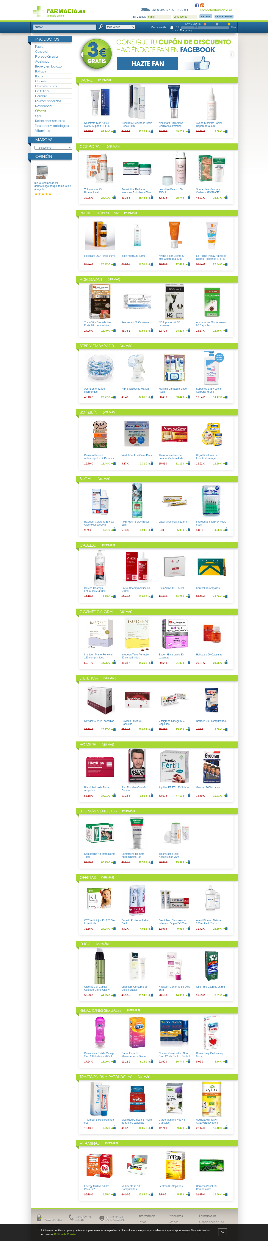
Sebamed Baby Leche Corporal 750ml (209, 390)
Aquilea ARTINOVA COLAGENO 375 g (207, 1121)
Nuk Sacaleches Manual (135, 388)
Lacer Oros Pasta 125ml (173, 521)
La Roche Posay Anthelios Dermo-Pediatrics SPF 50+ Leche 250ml (211, 259)
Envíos (142, 1222)
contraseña (180, 16)
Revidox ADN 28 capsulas (99, 721)
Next (231, 54)
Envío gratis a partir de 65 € (170, 10)
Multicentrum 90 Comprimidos (131, 1188)
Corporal (41, 51)
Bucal (39, 76)
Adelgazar (42, 61)
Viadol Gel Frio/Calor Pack (137, 455)
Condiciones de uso (211, 1222)
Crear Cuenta (224, 16)
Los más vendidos (48, 101)
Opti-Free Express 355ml (210, 986)
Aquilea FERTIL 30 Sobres (174, 787)
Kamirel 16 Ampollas (208, 588)
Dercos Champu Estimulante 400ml (95, 590)
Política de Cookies (65, 1234)
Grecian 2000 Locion (208, 787)
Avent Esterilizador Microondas (95, 390)
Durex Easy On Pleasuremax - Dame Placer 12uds (134, 1056)
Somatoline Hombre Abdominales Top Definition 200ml (133, 857)
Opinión (43, 156)
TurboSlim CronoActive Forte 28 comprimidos (97, 324)
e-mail (151, 16)
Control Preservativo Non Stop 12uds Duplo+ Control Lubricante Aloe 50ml (174, 1056)
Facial (39, 46)
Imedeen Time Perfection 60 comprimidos (136, 656)
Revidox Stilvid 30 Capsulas (132, 723)
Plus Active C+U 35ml (171, 588)
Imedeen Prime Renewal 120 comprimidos (98, 656)
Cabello (41, 81)
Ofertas (40, 111)
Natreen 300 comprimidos (211, 721)
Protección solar (47, 56)
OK (222, 1232)
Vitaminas (42, 130)
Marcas (43, 139)
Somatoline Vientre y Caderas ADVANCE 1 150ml (208, 192)
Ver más (104, 80)
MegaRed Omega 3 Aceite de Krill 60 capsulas (137, 1121)
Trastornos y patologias (52, 125)
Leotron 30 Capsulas (171, 1186)
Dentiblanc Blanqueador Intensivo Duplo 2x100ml (173, 922)
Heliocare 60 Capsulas (209, 654)
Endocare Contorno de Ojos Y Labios (135, 988)
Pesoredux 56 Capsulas (135, 322)
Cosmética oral (46, 86)
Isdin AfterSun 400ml (134, 255)
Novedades (43, 106)
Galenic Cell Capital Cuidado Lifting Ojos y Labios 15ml (97, 990)
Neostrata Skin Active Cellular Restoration (171, 124)
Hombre (41, 96)
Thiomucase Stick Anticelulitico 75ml (169, 855)
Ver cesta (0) (158, 27)
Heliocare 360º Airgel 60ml (99, 255)
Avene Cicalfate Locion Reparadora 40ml (209, 124)
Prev (83, 54)
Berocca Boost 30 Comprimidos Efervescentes (206, 1189)
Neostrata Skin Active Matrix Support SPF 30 (97, 124)
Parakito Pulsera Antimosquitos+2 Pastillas (99, 457)
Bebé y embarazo (48, 66)
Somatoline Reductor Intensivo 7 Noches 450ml (136, 191)
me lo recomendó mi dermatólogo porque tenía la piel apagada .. (53, 186)
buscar (39, 27)
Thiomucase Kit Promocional (93, 191)
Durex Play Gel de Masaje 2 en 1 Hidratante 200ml (99, 1055)
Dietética (42, 91)
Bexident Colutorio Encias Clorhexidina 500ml (99, 523)
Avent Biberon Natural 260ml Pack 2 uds (208, 922)
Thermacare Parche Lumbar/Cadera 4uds (171, 457)
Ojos (38, 116)
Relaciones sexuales (49, 120)
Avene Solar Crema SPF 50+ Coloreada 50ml (173, 257)
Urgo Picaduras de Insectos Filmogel (207, 457)
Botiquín (41, 71)
